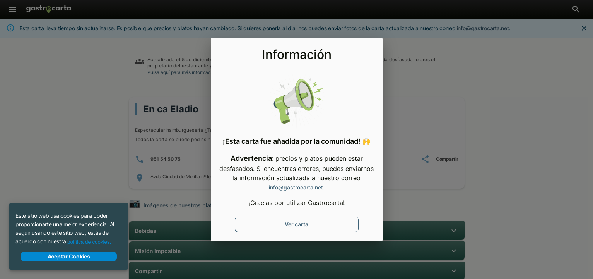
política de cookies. (89, 242)
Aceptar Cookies (68, 256)
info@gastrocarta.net (296, 187)
